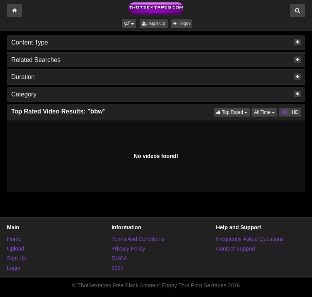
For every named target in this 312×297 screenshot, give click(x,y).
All (284, 112)
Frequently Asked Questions (250, 239)
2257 (117, 268)
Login (181, 23)
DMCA (119, 258)
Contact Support (235, 248)
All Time (265, 111)
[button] (129, 23)
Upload (15, 248)
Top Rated (233, 111)
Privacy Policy (128, 248)
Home (14, 239)
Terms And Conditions (137, 239)
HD (295, 112)
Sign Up (153, 23)
